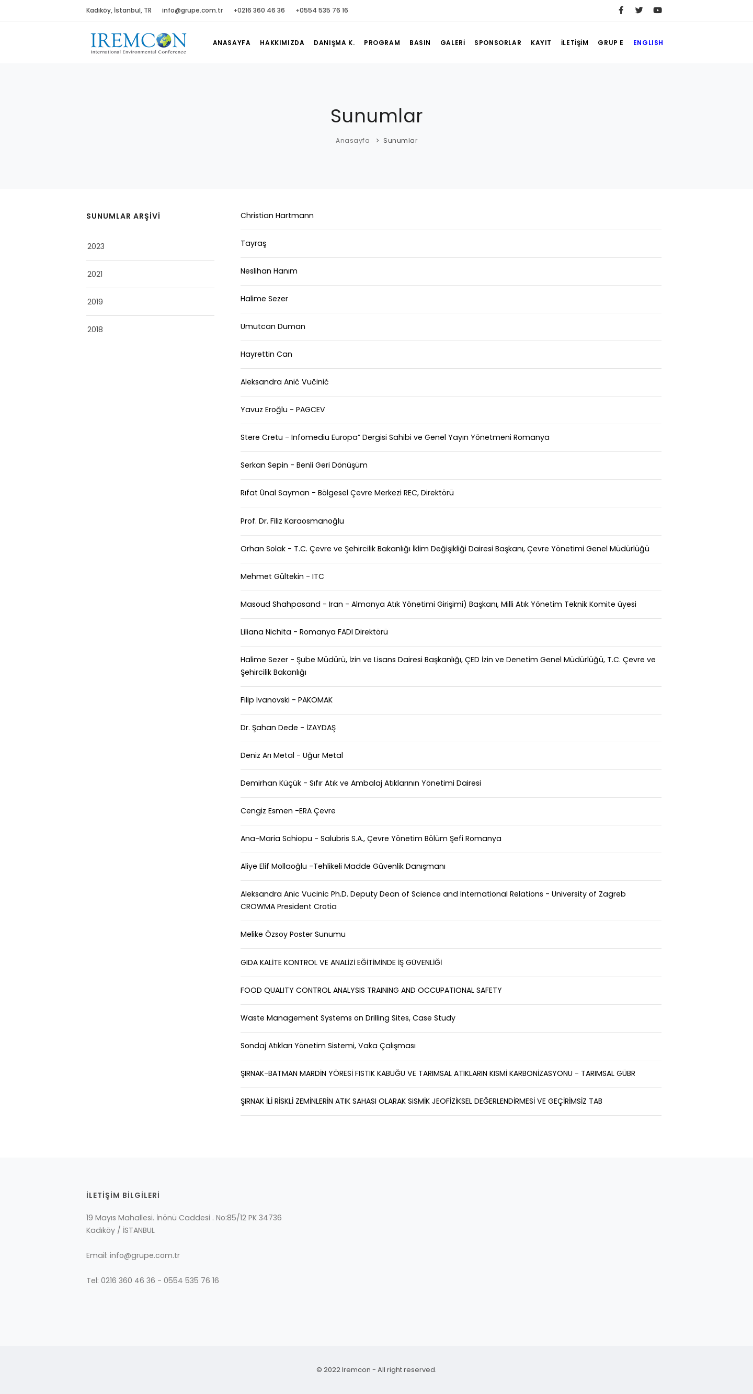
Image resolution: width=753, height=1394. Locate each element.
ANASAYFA (231, 42)
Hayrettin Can (266, 354)
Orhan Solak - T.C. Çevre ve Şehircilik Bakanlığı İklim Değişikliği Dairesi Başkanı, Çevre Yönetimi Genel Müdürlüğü (445, 548)
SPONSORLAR (497, 42)
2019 (95, 302)
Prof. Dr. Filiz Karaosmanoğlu (292, 521)
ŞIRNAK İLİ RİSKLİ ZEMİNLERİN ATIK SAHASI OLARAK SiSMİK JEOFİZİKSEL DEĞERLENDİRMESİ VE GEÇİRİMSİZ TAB (421, 1101)
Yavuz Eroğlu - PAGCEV (283, 409)
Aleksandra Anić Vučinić (285, 382)
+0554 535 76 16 (321, 10)
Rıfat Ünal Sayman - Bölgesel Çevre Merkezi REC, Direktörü (347, 493)
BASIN (419, 42)
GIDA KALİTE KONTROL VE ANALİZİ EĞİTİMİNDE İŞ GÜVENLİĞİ (341, 962)
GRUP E (611, 42)
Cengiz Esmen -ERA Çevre (288, 811)
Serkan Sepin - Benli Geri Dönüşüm (304, 465)
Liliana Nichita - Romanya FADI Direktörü (314, 632)
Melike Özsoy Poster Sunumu (293, 934)
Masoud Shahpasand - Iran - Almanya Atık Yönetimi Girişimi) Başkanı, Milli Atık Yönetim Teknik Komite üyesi (438, 604)
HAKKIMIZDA (281, 42)
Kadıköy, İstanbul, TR (119, 10)
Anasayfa (353, 140)
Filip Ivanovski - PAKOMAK (287, 700)
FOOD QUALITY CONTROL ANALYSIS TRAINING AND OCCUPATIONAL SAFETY (371, 990)
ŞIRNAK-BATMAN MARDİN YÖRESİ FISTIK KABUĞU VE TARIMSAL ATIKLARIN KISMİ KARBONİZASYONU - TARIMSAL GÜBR (438, 1073)
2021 (94, 274)
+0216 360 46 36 (259, 10)
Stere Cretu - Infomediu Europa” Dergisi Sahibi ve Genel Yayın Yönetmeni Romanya (395, 437)
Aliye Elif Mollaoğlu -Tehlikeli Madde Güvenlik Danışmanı (343, 866)
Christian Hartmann (277, 215)
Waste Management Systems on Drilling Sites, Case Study (348, 1018)
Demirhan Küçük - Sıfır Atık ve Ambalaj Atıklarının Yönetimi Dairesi (361, 783)
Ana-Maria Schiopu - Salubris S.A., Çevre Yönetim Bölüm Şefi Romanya (371, 838)
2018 (95, 329)
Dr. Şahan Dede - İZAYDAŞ (288, 727)
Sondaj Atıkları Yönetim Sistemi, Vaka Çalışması (328, 1045)
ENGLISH (648, 42)
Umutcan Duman (273, 326)
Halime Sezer (264, 298)
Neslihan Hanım (269, 271)
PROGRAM (381, 42)
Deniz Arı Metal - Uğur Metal (292, 755)
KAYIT (540, 42)
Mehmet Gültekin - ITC (282, 576)
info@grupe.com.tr (192, 10)
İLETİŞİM (574, 42)
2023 (96, 246)
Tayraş (253, 243)
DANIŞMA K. (333, 42)
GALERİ (452, 42)
